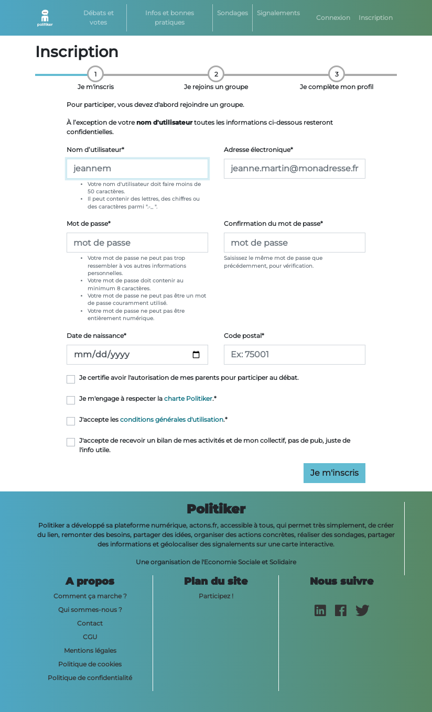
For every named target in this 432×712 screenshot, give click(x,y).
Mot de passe (89, 223)
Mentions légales (90, 650)
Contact (90, 623)
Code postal (244, 335)
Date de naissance (96, 335)
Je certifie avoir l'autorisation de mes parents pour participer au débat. (189, 377)
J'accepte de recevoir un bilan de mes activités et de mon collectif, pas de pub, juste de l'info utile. (214, 445)
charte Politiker (188, 398)
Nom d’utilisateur (95, 150)
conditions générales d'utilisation (171, 419)
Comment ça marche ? (90, 596)
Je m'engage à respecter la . (148, 398)
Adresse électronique (258, 150)
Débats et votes (98, 17)
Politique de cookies (90, 664)
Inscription (376, 17)
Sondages (232, 13)
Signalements (278, 13)
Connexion (333, 17)
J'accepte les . (153, 419)
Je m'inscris (334, 473)
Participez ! (216, 596)
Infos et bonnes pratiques (169, 17)
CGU (90, 637)
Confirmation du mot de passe (273, 223)
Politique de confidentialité (90, 678)
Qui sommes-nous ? (90, 610)
